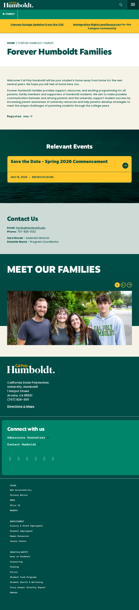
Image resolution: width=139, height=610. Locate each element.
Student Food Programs (23, 577)
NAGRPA (14, 510)
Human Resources (19, 536)
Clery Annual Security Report (27, 587)
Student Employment (21, 531)
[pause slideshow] (117, 284)
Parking (14, 566)
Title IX (15, 505)
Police (14, 572)
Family (9, 14)
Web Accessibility (20, 490)
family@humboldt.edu (30, 228)
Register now (18, 116)
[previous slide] (123, 284)
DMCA (12, 500)
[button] (121, 5)
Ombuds (14, 592)
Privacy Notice (19, 495)
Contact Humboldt (21, 444)
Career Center (18, 541)
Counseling (16, 561)
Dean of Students (20, 556)
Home (11, 43)
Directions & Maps (20, 406)
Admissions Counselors (26, 437)
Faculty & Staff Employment (26, 525)
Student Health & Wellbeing (26, 582)
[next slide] (129, 284)
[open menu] (133, 5)
